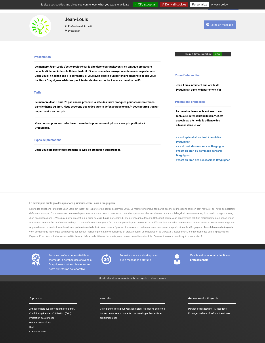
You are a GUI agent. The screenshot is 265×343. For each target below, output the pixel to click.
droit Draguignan (108, 318)
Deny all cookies (174, 4)
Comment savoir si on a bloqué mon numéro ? (178, 236)
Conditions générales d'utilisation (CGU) (50, 313)
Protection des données (41, 318)
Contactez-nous (37, 331)
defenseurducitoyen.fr (140, 218)
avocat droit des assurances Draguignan (200, 146)
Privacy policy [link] (219, 4)
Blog (31, 327)
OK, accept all (145, 4)
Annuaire (34, 308)
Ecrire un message (219, 24)
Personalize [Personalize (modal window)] (199, 4)
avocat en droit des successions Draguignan (203, 160)
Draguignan (74, 30)
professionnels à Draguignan (187, 227)
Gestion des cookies (40, 322)
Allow (217, 54)
